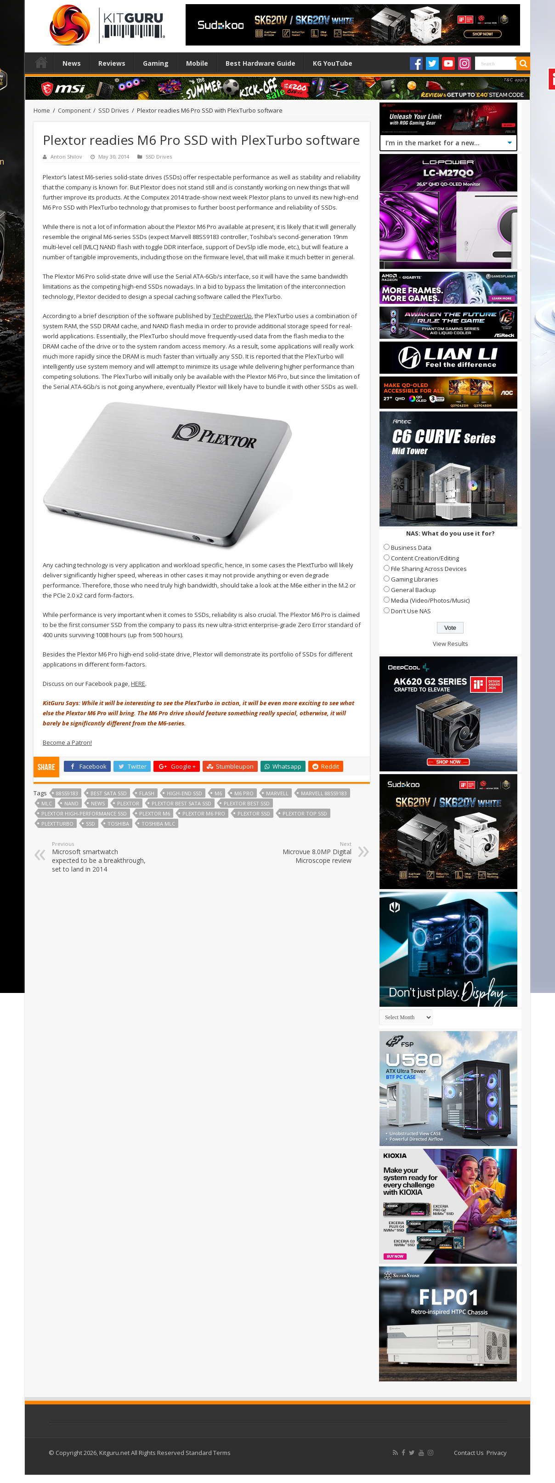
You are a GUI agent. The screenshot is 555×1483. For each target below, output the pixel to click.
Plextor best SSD (247, 803)
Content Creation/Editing (425, 558)
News (71, 63)
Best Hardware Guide (260, 63)
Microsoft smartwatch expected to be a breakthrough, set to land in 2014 (99, 856)
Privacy (497, 1453)
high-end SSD (184, 793)
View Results (450, 643)
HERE (138, 683)
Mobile (197, 63)
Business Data (411, 547)
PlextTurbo (57, 823)
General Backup (413, 590)
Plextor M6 (154, 813)
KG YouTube (332, 63)
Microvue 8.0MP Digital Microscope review (304, 852)
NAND (71, 803)
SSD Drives (113, 110)
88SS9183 (67, 793)
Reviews (111, 63)
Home (41, 62)
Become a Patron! (67, 742)
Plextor (128, 803)
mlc (46, 803)
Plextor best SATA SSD (181, 803)
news (98, 803)
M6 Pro (244, 793)
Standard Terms (208, 1453)
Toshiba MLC (158, 823)
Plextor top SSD (305, 813)
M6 (218, 793)
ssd (90, 823)
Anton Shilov (66, 156)
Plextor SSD (254, 813)
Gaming (156, 63)
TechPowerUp (232, 316)
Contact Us (469, 1453)
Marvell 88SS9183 (324, 793)
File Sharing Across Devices (429, 569)
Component (74, 110)
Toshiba (118, 823)
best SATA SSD (109, 793)
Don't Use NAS (411, 611)
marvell (277, 793)
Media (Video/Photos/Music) (430, 600)
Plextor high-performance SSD (84, 813)
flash (146, 793)
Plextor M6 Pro (203, 813)
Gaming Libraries (414, 579)
